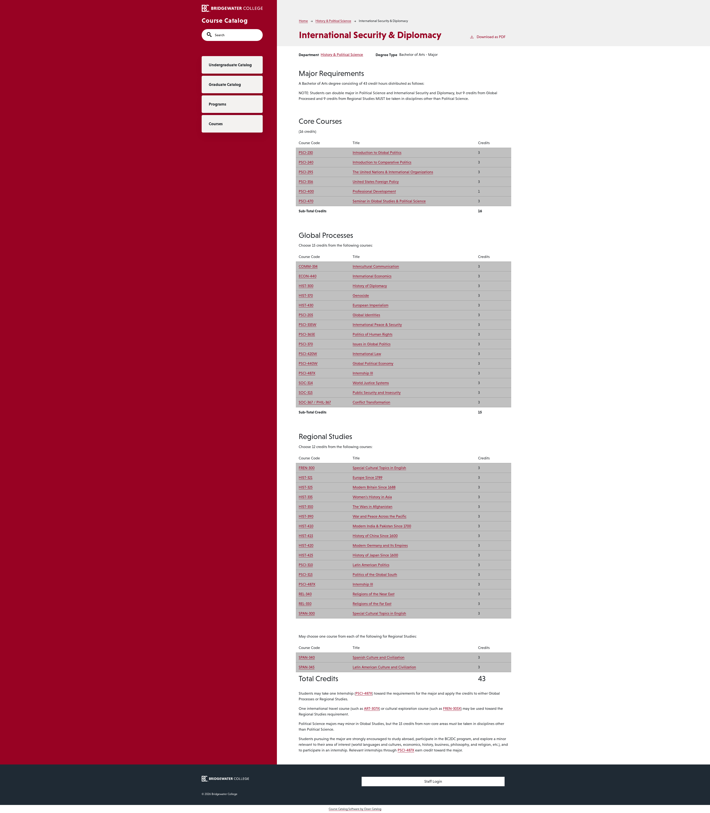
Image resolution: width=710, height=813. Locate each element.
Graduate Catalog (225, 84)
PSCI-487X (307, 373)
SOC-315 (306, 393)
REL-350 (305, 604)
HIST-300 (306, 286)
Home (303, 21)
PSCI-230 (306, 153)
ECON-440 (307, 276)
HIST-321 (305, 477)
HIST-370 (306, 295)
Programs (217, 104)
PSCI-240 (306, 162)
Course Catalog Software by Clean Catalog (355, 809)
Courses (216, 123)
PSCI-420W (308, 354)
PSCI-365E (307, 334)
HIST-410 (306, 526)
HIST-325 (306, 487)
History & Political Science (333, 21)
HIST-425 (306, 555)
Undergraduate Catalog (230, 64)
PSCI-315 (306, 575)
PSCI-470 (306, 201)
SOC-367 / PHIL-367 (315, 402)
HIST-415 (306, 536)
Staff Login (433, 781)
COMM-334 (308, 266)
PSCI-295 (306, 172)
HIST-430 (306, 305)
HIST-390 (306, 516)
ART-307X (371, 708)
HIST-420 (306, 545)
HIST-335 (306, 497)
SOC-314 (306, 383)
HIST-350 (306, 507)
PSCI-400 (306, 191)
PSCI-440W (308, 363)
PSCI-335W (307, 325)
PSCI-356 (306, 182)
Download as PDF (488, 36)
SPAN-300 (307, 613)
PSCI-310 (306, 565)
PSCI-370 (306, 344)
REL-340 (305, 594)
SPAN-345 (307, 667)
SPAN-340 (307, 657)
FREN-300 (307, 468)
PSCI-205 (306, 315)
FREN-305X (452, 708)
